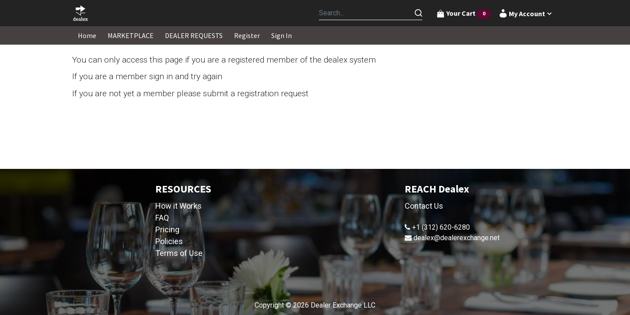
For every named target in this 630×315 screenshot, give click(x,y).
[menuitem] (87, 35)
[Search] (418, 13)
